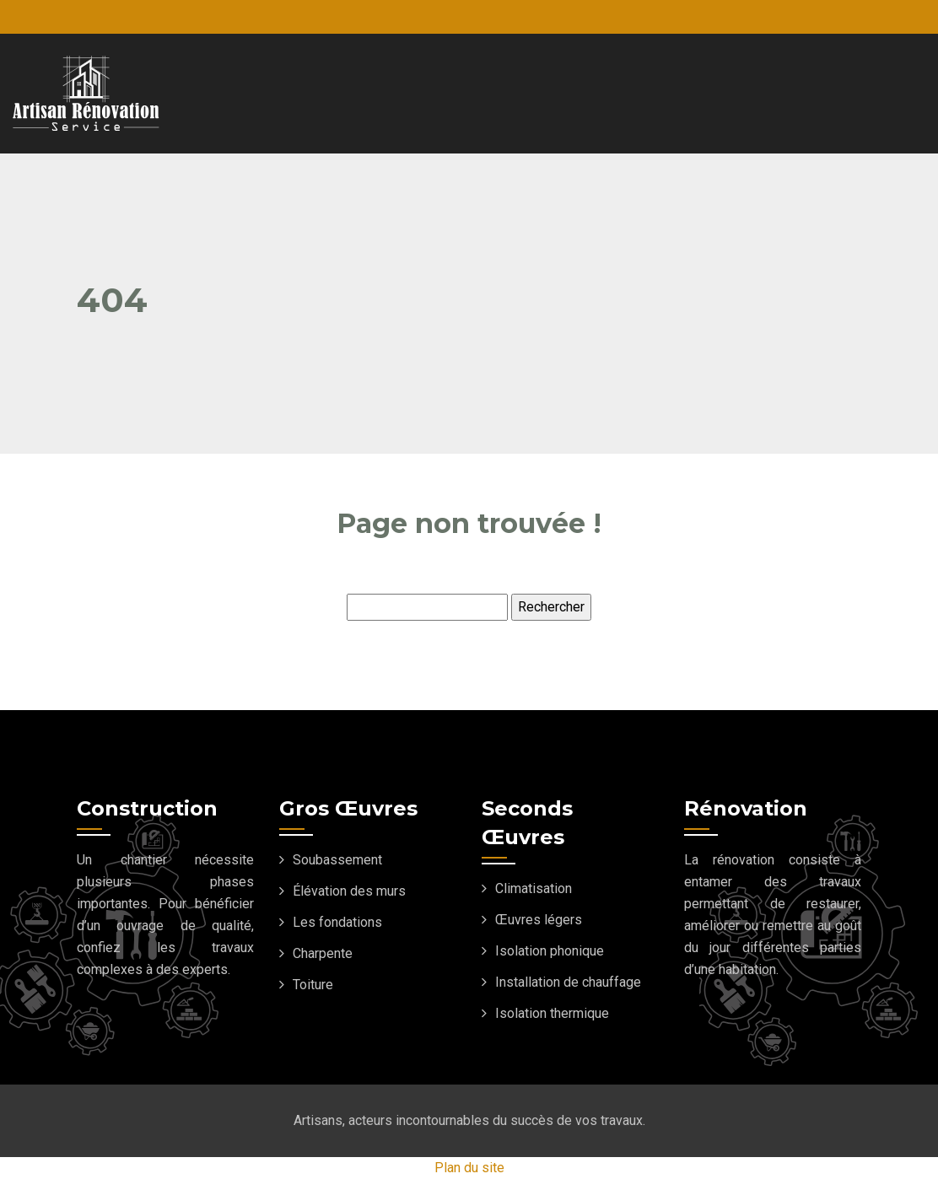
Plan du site (469, 1168)
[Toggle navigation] (867, 93)
